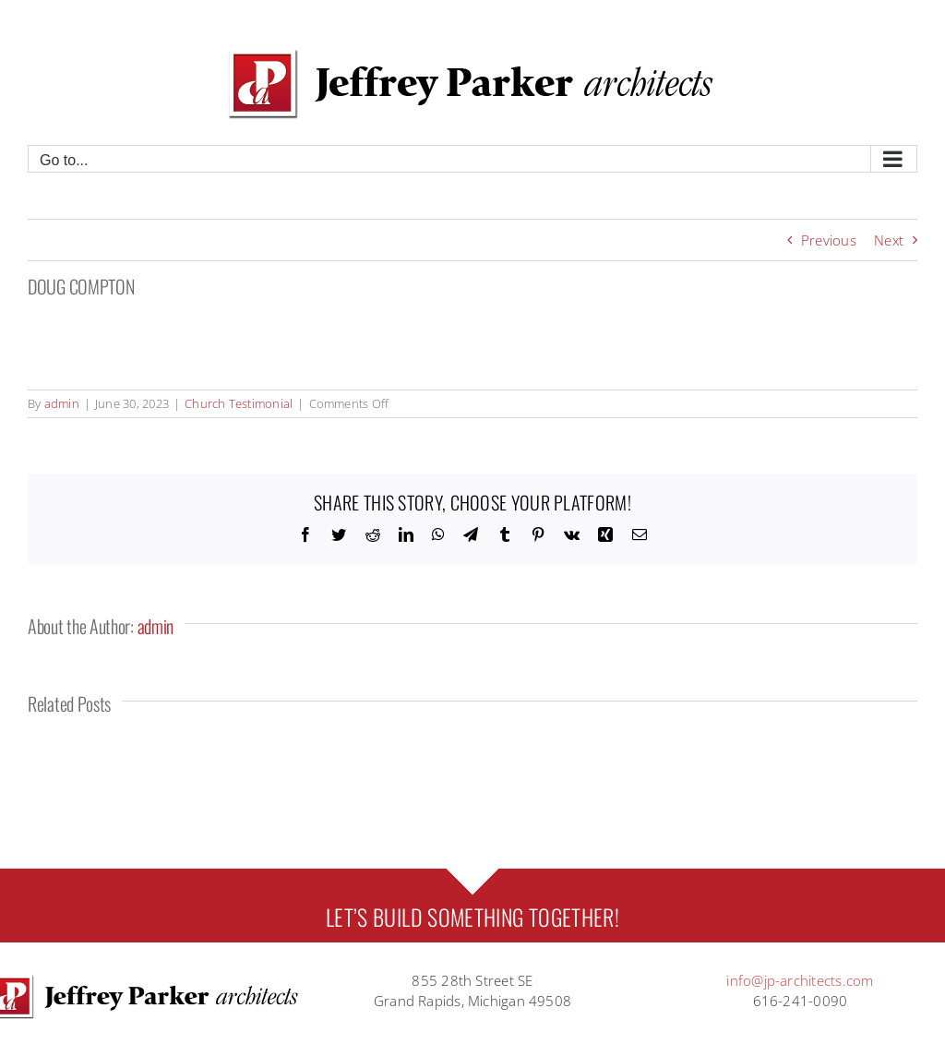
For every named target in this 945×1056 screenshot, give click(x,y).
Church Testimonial (239, 403)
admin (61, 403)
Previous (828, 240)
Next (888, 240)
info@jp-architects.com (799, 980)
